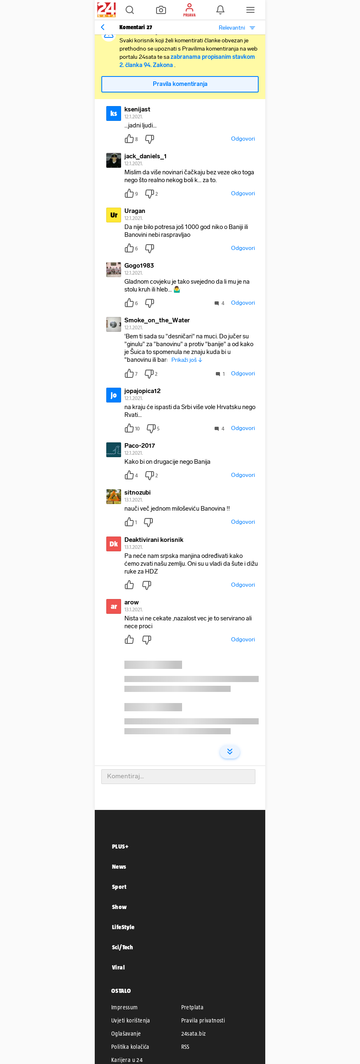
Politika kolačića (130, 1046)
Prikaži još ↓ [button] (186, 359)
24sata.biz (193, 1033)
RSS (185, 1046)
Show (119, 906)
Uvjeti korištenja (130, 1020)
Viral (118, 967)
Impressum (124, 1007)
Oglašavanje (126, 1033)
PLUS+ (120, 846)
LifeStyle (123, 926)
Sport (119, 886)
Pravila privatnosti (203, 1020)
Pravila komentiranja (180, 84)
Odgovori (243, 138)
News (119, 866)
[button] (130, 10)
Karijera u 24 (127, 1060)
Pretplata (192, 1007)
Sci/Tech (122, 947)
